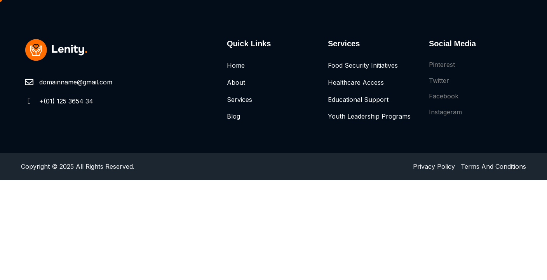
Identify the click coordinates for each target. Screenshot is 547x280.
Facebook (443, 96)
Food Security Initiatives (363, 65)
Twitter (439, 80)
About (236, 82)
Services (239, 99)
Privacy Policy (434, 166)
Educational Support (358, 99)
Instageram (445, 112)
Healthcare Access (356, 82)
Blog (233, 116)
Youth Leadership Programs (369, 116)
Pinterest (442, 64)
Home (236, 65)
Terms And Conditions (493, 166)
